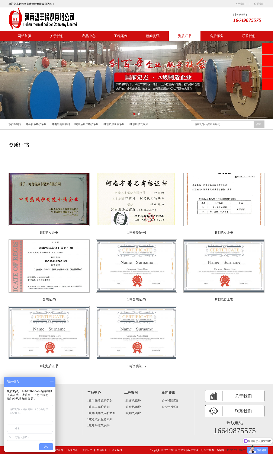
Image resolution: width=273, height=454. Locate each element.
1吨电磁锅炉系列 (60, 124)
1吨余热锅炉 (132, 407)
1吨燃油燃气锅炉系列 (86, 124)
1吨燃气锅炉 (132, 413)
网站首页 (24, 36)
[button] (134, 114)
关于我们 (240, 4)
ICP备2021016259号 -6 (239, 450)
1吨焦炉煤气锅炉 (138, 124)
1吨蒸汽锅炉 (132, 400)
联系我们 (259, 4)
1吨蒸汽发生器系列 (113, 124)
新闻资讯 (153, 36)
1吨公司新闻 (169, 400)
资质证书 (185, 36)
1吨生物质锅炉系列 (35, 124)
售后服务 (217, 36)
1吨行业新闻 (169, 407)
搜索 (258, 124)
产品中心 (89, 36)
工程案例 (121, 36)
